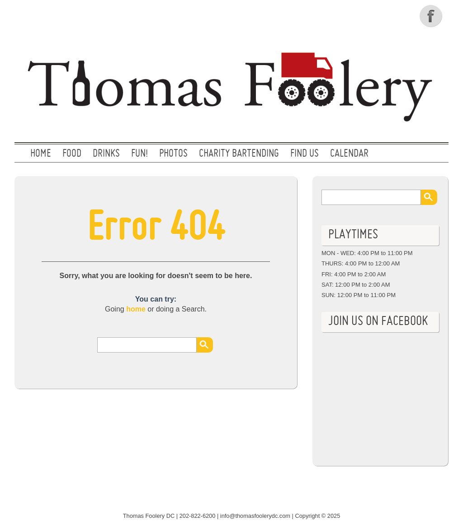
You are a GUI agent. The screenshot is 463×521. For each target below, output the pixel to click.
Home (40, 154)
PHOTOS (173, 154)
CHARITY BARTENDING (239, 154)
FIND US (304, 154)
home (136, 309)
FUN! (139, 154)
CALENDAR (349, 154)
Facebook (432, 16)
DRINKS (106, 154)
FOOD (71, 154)
